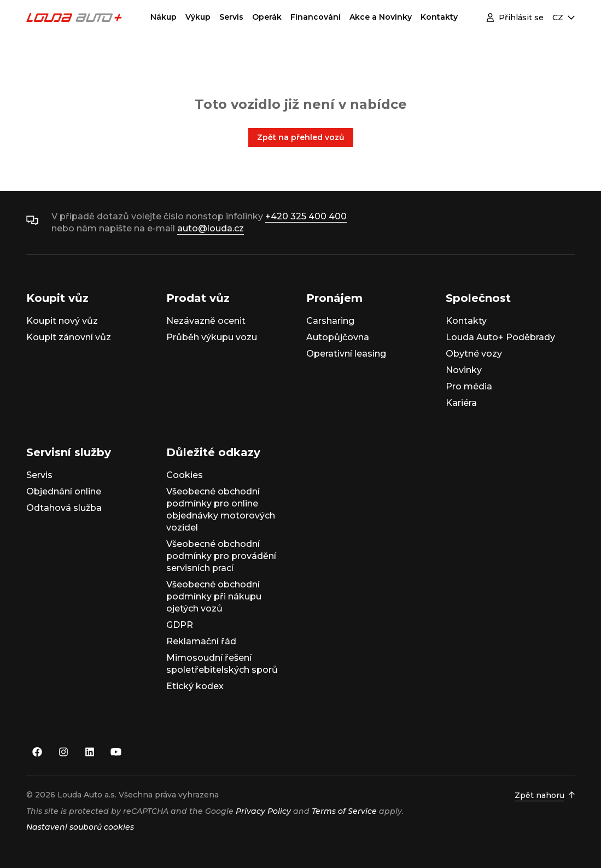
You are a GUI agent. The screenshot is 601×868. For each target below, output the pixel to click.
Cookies (184, 475)
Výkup (198, 17)
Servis (231, 17)
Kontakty (439, 17)
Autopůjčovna (337, 337)
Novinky (464, 370)
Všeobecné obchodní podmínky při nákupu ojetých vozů (213, 596)
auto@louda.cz (210, 228)
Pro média (469, 386)
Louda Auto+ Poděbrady (500, 337)
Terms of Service (344, 811)
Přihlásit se (515, 17)
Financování (315, 17)
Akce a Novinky (380, 17)
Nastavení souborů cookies (80, 827)
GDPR (179, 625)
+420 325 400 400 (306, 216)
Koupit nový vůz (62, 321)
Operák (267, 17)
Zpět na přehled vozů (301, 137)
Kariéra (461, 403)
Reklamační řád (201, 641)
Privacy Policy (263, 811)
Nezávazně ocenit (206, 321)
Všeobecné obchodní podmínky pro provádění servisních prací (221, 556)
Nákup (163, 17)
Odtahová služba (64, 508)
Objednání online (63, 491)
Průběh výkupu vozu (211, 337)
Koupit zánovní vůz (68, 337)
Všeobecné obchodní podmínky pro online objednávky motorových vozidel (220, 509)
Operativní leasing (346, 353)
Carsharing (330, 321)
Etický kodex (195, 686)
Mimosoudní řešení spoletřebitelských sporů (222, 664)
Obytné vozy (474, 353)
